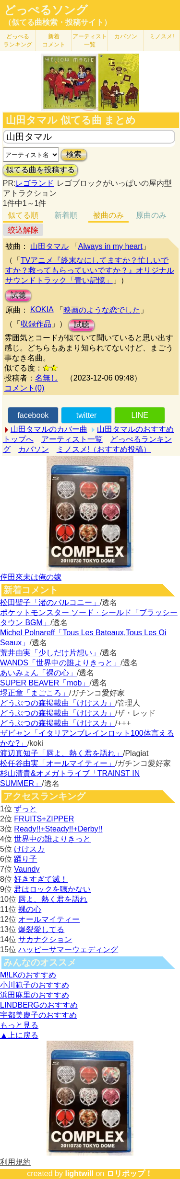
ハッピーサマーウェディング (68, 949)
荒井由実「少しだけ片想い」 (50, 653)
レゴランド (34, 183)
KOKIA (42, 309)
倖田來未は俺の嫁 (30, 577)
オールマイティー (49, 919)
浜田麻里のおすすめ (34, 995)
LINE (139, 415)
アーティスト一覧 (72, 439)
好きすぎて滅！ (41, 879)
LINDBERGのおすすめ (39, 1005)
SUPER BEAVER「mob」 (44, 683)
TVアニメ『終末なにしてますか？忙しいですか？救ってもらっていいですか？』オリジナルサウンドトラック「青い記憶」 (89, 270)
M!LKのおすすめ (28, 975)
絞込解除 (23, 230)
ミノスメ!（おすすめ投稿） (104, 449)
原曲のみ (151, 215)
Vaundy (26, 869)
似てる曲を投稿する (40, 170)
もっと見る (19, 1025)
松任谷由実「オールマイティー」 (57, 763)
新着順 (65, 215)
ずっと (25, 809)
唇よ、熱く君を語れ (52, 899)
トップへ (18, 439)
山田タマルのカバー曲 (49, 429)
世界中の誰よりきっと (52, 839)
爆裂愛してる (41, 929)
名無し (46, 378)
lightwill (79, 1173)
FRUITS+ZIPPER (44, 819)
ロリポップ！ (130, 1173)
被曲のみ (108, 215)
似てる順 (23, 215)
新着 (53, 40)
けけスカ (29, 849)
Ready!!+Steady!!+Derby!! (58, 829)
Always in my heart (110, 246)
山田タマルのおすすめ (135, 429)
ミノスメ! (161, 36)
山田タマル (49, 246)
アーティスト (89, 40)
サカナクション (45, 939)
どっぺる (17, 40)
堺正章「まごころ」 (34, 693)
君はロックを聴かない (52, 889)
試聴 (18, 295)
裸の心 (29, 909)
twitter (86, 415)
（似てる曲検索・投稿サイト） (57, 22)
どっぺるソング (46, 10)
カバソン (125, 36)
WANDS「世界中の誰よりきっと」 (60, 663)
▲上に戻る (19, 1035)
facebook (32, 415)
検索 (74, 154)
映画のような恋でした (101, 310)
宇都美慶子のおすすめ (38, 1015)
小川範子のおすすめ (34, 985)
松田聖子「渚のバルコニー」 (50, 602)
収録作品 (36, 324)
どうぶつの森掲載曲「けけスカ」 (57, 703)
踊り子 (25, 859)
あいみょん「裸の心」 (38, 673)
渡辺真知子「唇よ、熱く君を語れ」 (61, 753)
